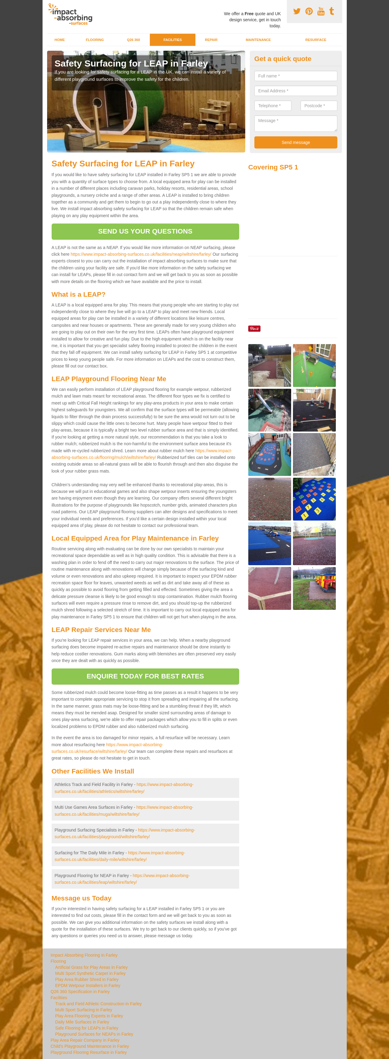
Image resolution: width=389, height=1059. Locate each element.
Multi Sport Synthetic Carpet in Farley (90, 973)
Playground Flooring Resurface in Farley (89, 1052)
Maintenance (258, 40)
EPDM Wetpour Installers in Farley (87, 985)
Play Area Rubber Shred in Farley (87, 979)
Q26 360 (133, 40)
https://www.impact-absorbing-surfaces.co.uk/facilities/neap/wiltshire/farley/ (141, 254)
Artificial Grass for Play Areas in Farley (91, 967)
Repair (211, 40)
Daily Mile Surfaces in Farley (82, 1022)
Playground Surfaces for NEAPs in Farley (94, 1034)
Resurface (315, 40)
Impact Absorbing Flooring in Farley (84, 955)
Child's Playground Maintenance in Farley (90, 1046)
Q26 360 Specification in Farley (80, 991)
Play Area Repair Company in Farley (85, 1040)
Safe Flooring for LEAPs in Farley (87, 1028)
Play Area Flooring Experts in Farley (89, 1015)
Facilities (173, 40)
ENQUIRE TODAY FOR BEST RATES (145, 676)
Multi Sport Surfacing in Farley (83, 1009)
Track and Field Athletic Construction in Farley (98, 1003)
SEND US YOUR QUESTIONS (145, 231)
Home (60, 40)
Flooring (95, 40)
